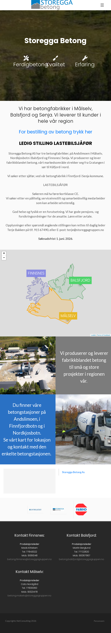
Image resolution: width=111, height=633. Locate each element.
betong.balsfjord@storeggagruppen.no (81, 559)
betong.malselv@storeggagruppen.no (29, 595)
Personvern (99, 621)
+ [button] (4, 253)
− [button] (4, 258)
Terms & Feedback (103, 335)
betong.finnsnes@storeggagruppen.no (29, 559)
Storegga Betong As (73, 472)
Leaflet (93, 335)
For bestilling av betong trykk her (55, 132)
